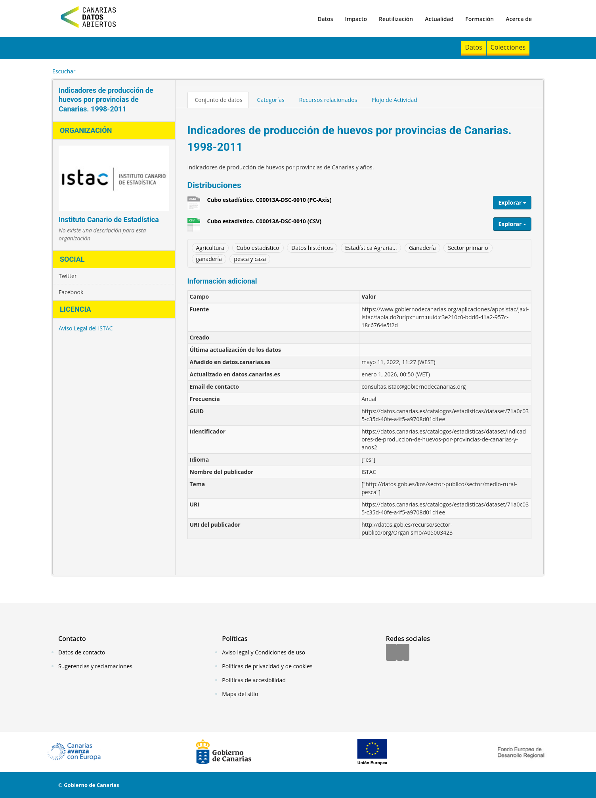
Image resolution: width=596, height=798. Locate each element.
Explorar (512, 202)
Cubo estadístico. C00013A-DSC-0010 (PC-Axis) (269, 202)
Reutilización (396, 19)
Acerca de (519, 19)
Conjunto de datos (219, 100)
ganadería (209, 259)
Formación (479, 19)
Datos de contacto (81, 652)
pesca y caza (250, 259)
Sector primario (468, 247)
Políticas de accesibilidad (254, 680)
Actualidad (439, 19)
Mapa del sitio (240, 694)
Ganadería (422, 247)
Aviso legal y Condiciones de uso (263, 652)
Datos (325, 19)
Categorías (271, 100)
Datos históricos (312, 247)
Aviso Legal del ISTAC (86, 328)
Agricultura (210, 247)
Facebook (71, 292)
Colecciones (508, 47)
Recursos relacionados (328, 100)
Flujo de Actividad (394, 100)
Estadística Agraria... (371, 247)
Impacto (356, 19)
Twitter (68, 276)
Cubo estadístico (258, 247)
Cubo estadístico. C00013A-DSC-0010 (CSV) (264, 224)
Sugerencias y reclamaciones (95, 666)
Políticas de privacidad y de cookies (267, 666)
